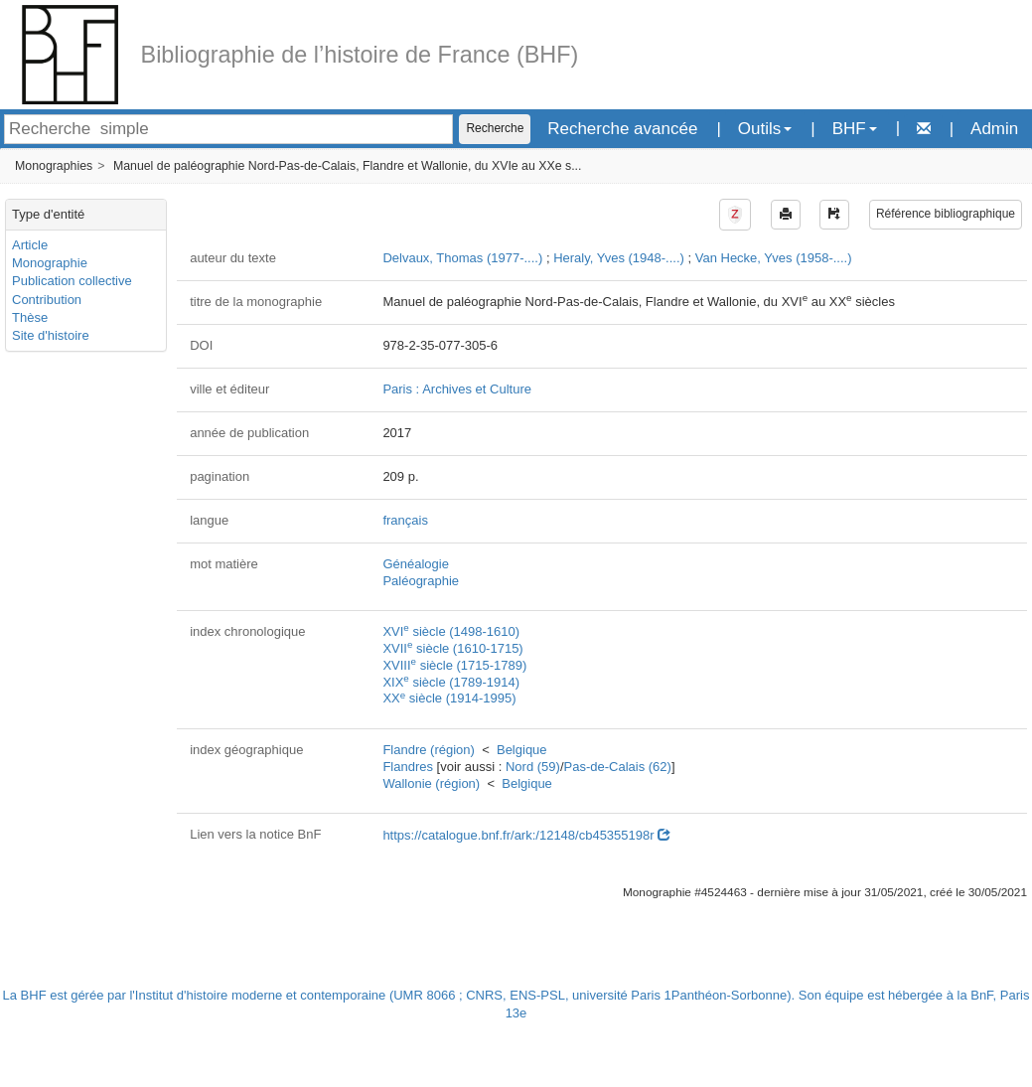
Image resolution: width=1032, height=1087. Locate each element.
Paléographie (420, 580)
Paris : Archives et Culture (456, 389)
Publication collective (72, 280)
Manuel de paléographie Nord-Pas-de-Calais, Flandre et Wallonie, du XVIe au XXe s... (347, 166)
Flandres (407, 766)
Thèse (30, 317)
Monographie (49, 262)
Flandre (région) (428, 749)
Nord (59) (533, 766)
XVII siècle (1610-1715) (452, 648)
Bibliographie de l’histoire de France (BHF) (360, 55)
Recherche (494, 128)
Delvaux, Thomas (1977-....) (462, 257)
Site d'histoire (50, 335)
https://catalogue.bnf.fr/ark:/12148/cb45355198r (525, 835)
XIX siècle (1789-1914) (450, 682)
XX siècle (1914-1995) (449, 698)
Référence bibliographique (945, 214)
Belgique (522, 749)
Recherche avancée (622, 128)
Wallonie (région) (431, 783)
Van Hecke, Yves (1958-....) (773, 257)
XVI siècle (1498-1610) (450, 631)
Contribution (46, 299)
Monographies (53, 166)
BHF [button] (854, 128)
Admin (994, 128)
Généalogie (415, 563)
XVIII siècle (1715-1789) (454, 665)
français (405, 520)
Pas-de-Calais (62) (617, 766)
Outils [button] (765, 128)
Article (30, 244)
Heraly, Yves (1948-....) (618, 257)
